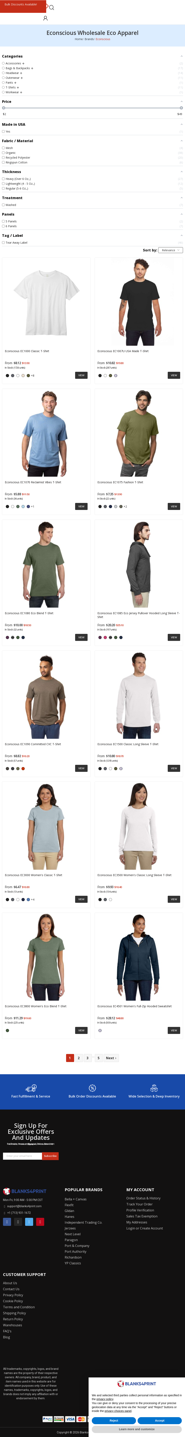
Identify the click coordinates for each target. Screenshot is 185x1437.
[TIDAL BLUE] (28, 506)
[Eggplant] (7, 637)
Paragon (71, 1240)
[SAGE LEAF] (17, 506)
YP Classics (73, 1263)
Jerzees (70, 1228)
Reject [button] (114, 1420)
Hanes (69, 1216)
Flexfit (69, 1205)
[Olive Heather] (17, 768)
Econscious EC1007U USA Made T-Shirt (123, 351)
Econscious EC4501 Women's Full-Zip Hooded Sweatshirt (134, 1006)
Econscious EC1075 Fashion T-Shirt (120, 482)
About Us (10, 1283)
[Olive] (28, 375)
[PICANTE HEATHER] (23, 768)
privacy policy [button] (104, 1399)
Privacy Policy (13, 1295)
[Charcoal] (12, 375)
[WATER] (23, 637)
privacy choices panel (118, 1411)
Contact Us (11, 1289)
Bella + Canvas (76, 1199)
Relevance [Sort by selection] (170, 250)
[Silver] (115, 506)
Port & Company (77, 1245)
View (81, 375)
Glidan (69, 1211)
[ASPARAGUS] (17, 637)
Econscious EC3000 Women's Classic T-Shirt (33, 875)
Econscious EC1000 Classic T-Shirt (27, 351)
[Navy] (110, 506)
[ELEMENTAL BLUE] (23, 506)
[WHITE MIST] (12, 506)
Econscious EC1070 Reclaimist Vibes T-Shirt (33, 482)
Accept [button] (160, 1420)
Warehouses (12, 1325)
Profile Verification (140, 1210)
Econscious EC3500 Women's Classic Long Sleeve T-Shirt (134, 875)
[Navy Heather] (12, 768)
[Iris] (28, 899)
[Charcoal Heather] (7, 768)
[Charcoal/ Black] (12, 637)
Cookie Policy (13, 1301)
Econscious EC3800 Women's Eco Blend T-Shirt (35, 1006)
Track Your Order (139, 1204)
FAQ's (7, 1331)
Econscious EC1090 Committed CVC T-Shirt (33, 744)
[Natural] (23, 375)
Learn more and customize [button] (136, 1429)
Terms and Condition (19, 1307)
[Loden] (121, 506)
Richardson (73, 1257)
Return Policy (13, 1319)
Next (47, 6)
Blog (6, 1337)
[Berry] (105, 637)
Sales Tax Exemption (141, 1216)
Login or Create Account (144, 1228)
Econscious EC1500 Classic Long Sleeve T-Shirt (127, 744)
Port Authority (75, 1251)
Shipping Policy (14, 1313)
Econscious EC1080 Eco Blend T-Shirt (29, 613)
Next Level (73, 1234)
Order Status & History (143, 1198)
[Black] (7, 375)
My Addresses (136, 1222)
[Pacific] (115, 375)
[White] (17, 375)
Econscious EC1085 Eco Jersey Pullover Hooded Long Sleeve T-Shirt (138, 615)
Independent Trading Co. (83, 1222)
